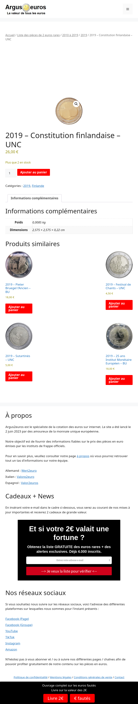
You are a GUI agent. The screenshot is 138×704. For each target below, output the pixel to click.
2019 (84, 35)
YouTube (11, 631)
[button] (76, 104)
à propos (83, 456)
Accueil (10, 35)
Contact (119, 677)
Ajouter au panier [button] (16, 308)
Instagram (12, 643)
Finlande (38, 186)
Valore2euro (25, 477)
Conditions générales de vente (93, 677)
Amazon (11, 649)
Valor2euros (29, 483)
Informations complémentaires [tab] (34, 198)
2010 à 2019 (70, 35)
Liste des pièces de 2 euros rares (38, 35)
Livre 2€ (55, 698)
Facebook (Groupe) (19, 625)
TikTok (10, 637)
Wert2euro (29, 470)
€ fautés (82, 698)
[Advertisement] (69, 69)
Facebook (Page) (17, 619)
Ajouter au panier (33, 172)
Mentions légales (61, 677)
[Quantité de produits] (11, 173)
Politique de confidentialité (30, 677)
